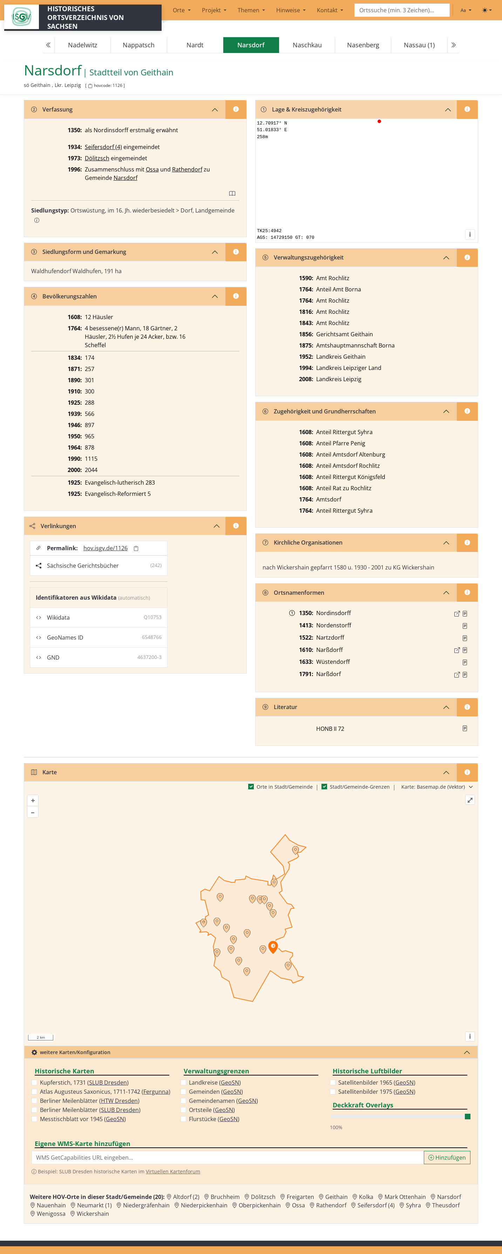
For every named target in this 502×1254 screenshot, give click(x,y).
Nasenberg (363, 45)
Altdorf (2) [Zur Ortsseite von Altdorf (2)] (186, 1197)
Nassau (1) (419, 45)
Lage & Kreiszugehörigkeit (301, 109)
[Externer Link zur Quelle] (457, 613)
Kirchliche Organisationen (302, 542)
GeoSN (115, 1119)
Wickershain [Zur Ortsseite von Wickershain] (93, 1214)
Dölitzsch (97, 158)
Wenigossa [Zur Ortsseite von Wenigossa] (51, 1214)
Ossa (152, 169)
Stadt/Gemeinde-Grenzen (360, 786)
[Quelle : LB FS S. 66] (464, 613)
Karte (44, 772)
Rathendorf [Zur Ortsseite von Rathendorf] (331, 1205)
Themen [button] (249, 10)
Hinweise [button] (288, 10)
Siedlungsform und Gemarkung (78, 252)
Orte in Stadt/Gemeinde (285, 786)
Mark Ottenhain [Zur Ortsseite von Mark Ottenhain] (405, 1197)
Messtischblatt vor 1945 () (83, 1119)
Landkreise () (215, 1082)
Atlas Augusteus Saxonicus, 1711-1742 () (105, 1091)
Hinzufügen (447, 1157)
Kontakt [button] (328, 10)
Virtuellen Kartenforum (173, 1171)
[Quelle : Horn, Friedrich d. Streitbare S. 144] (464, 626)
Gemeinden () (216, 1091)
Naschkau (307, 45)
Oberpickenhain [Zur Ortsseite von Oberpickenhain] (260, 1205)
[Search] (402, 10)
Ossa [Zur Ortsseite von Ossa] (298, 1205)
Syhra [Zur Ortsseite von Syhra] (413, 1205)
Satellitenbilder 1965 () (376, 1082)
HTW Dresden (119, 1101)
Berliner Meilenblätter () (90, 1101)
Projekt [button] (212, 10)
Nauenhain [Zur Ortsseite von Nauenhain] (51, 1205)
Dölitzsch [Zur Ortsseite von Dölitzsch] (263, 1197)
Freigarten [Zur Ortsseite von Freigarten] (300, 1197)
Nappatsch (139, 45)
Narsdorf (125, 178)
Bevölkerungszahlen (64, 296)
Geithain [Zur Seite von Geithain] (157, 72)
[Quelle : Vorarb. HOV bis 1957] (464, 638)
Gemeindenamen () (223, 1101)
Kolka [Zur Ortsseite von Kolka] (366, 1197)
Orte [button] (179, 10)
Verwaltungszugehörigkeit (303, 257)
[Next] (453, 45)
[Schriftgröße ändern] (466, 10)
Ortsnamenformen (293, 592)
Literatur (280, 707)
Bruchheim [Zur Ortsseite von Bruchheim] (225, 1197)
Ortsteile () (212, 1110)
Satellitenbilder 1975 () (376, 1091)
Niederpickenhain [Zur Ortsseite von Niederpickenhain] (204, 1205)
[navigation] (251, 45)
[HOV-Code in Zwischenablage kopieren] (90, 86)
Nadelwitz (82, 45)
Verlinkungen (52, 526)
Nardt (194, 45)
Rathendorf (187, 169)
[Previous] (49, 45)
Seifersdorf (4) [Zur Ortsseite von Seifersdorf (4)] (376, 1205)
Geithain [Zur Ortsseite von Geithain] (336, 1197)
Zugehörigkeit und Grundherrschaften (319, 411)
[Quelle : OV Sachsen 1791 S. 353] (464, 674)
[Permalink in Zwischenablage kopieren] (136, 548)
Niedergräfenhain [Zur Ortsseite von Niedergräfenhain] (146, 1205)
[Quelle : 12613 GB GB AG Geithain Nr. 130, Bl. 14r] (464, 650)
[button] (465, 614)
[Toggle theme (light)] (486, 10)
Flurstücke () (214, 1119)
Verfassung (52, 109)
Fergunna (156, 1091)
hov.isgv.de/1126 (105, 548)
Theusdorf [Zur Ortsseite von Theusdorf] (446, 1205)
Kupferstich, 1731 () (84, 1082)
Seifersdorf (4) (103, 147)
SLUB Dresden (108, 1082)
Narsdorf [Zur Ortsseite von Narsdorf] (449, 1197)
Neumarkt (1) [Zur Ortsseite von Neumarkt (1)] (94, 1205)
